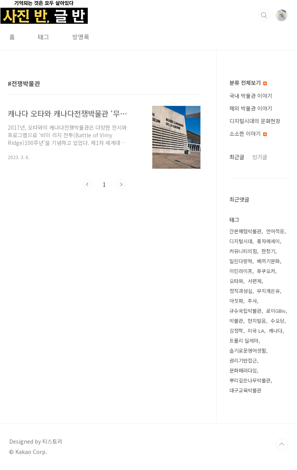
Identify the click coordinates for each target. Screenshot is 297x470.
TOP (282, 444)
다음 (121, 184)
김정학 (236, 330)
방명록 (80, 36)
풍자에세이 (268, 241)
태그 (43, 36)
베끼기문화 (268, 261)
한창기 (268, 251)
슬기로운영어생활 (247, 350)
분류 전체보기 (248, 82)
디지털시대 (240, 241)
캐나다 (275, 330)
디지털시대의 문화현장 (255, 121)
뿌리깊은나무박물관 (250, 380)
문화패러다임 (243, 370)
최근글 (236, 157)
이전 (87, 184)
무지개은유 (268, 290)
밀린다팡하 (240, 261)
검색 (264, 15)
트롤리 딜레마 (243, 340)
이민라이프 (240, 271)
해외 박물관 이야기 (250, 108)
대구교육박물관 (245, 390)
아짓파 (236, 300)
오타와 (236, 281)
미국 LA (256, 330)
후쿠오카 (266, 271)
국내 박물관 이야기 (250, 95)
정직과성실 (240, 290)
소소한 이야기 (248, 133)
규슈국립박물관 (245, 310)
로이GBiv (276, 310)
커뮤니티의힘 (243, 251)
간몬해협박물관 (245, 231)
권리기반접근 (243, 360)
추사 (252, 300)
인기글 (259, 157)
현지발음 (257, 320)
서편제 (254, 281)
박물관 (236, 320)
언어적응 (275, 231)
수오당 (277, 320)
